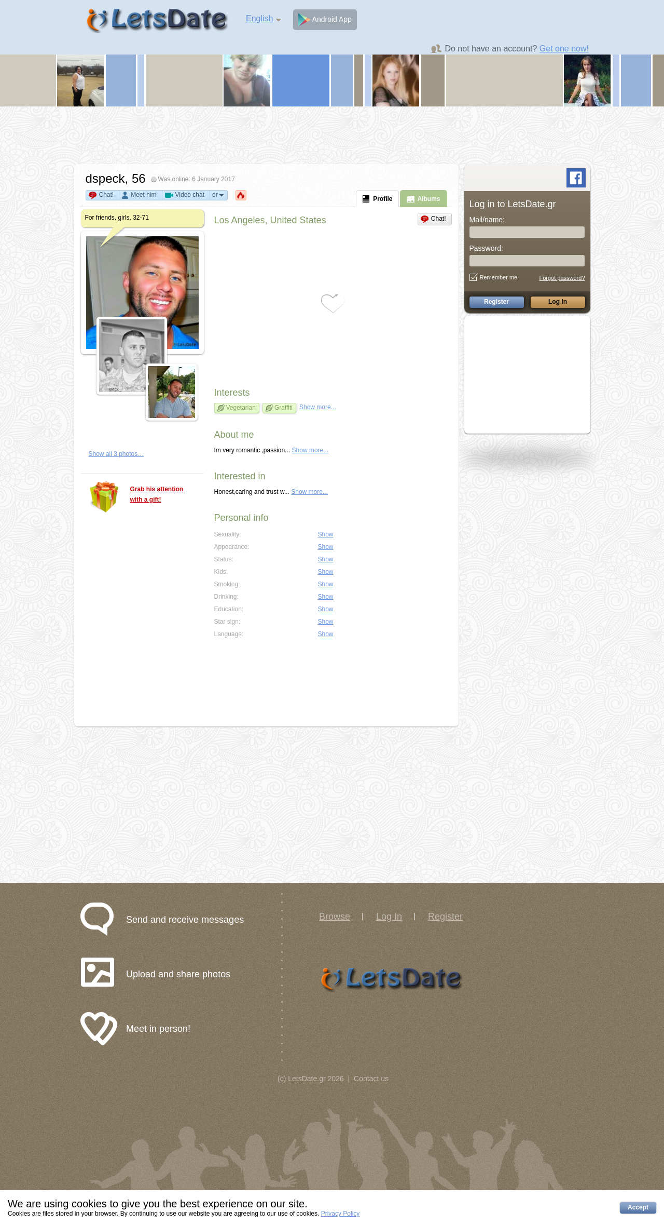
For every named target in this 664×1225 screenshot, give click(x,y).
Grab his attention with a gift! (157, 494)
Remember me (493, 277)
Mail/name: (487, 220)
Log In (389, 916)
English (259, 18)
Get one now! (564, 48)
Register (445, 916)
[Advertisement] (332, 135)
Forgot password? (562, 278)
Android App (324, 20)
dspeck (105, 178)
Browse (334, 916)
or (218, 195)
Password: (486, 248)
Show (326, 534)
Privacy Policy (340, 1213)
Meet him (143, 194)
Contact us (371, 1078)
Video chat (190, 194)
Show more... (317, 407)
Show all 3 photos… (116, 453)
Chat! (106, 194)
